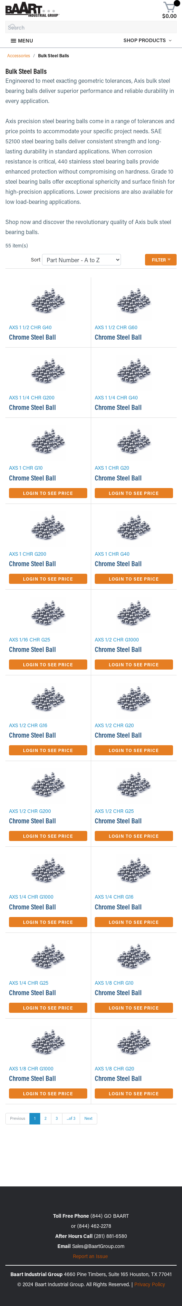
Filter (161, 260)
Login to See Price (48, 493)
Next (88, 1118)
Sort (36, 259)
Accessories (18, 55)
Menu (22, 40)
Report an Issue (90, 1256)
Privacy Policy (149, 1284)
